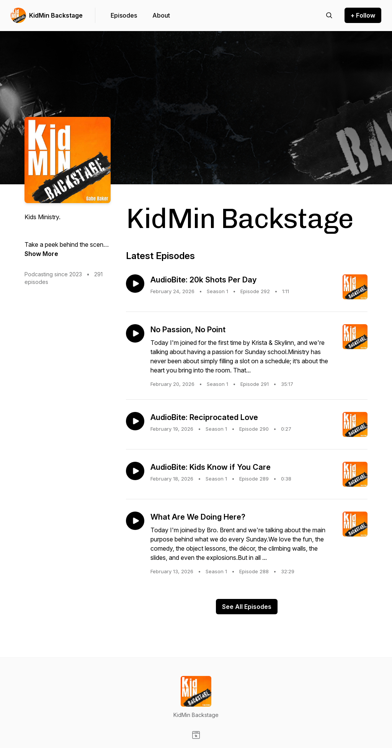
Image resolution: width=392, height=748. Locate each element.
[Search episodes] (329, 15)
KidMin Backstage (56, 15)
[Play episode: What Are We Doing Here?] (135, 521)
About (161, 15)
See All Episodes (246, 606)
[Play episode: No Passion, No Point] (135, 333)
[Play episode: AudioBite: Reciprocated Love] (135, 421)
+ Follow (363, 15)
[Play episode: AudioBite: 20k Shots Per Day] (135, 283)
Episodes (124, 15)
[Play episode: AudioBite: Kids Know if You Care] (135, 471)
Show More (41, 254)
